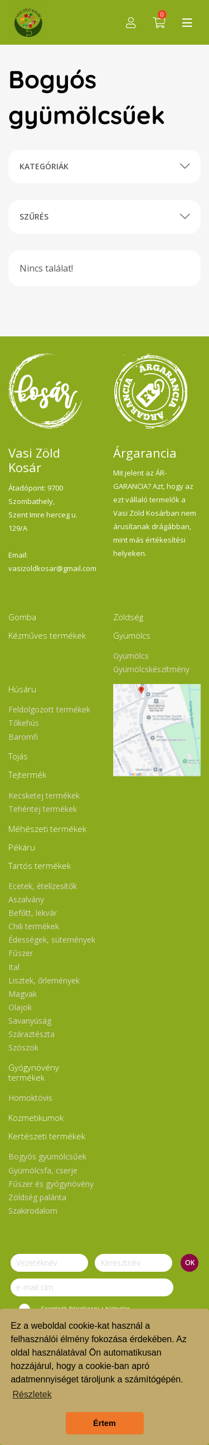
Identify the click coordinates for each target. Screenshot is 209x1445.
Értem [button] (104, 1423)
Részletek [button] (31, 1394)
